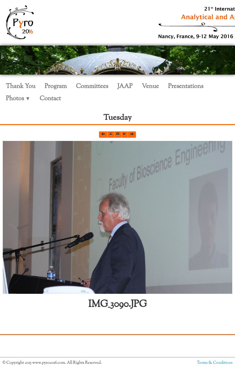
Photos (18, 98)
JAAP (125, 86)
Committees (92, 86)
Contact (50, 98)
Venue (150, 86)
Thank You (20, 86)
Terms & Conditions (215, 363)
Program (56, 86)
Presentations (185, 86)
